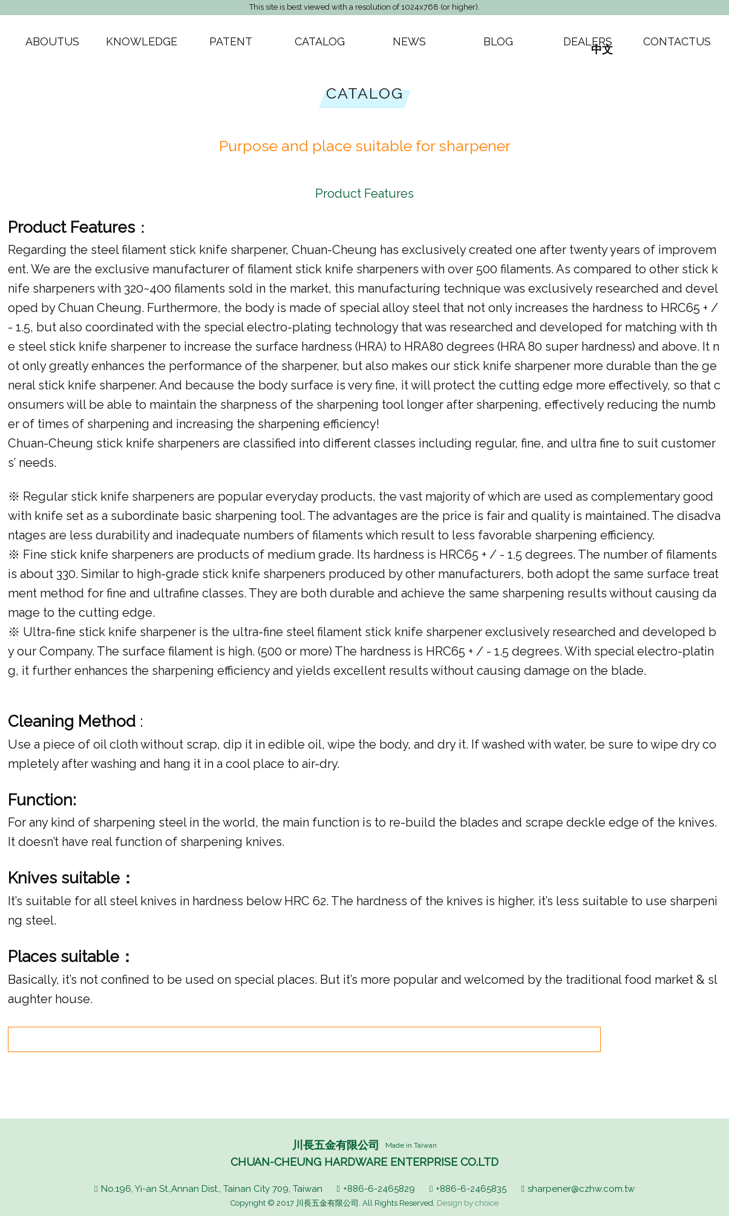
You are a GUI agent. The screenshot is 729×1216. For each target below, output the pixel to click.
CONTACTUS (677, 41)
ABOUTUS (52, 41)
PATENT (230, 41)
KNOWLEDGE (141, 41)
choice (487, 1203)
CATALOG (320, 41)
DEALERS (587, 41)
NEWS (409, 41)
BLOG (498, 41)
